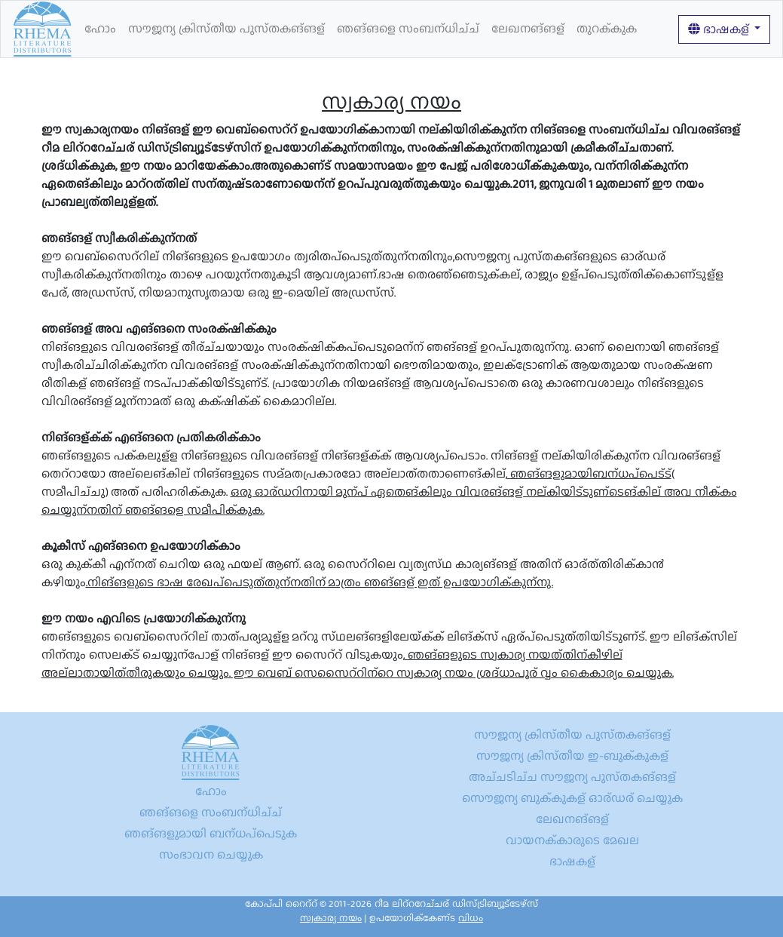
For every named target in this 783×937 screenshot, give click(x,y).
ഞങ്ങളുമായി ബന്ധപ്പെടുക (210, 833)
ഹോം (100, 28)
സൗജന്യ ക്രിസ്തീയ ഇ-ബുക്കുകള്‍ (572, 755)
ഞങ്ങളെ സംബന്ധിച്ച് (408, 28)
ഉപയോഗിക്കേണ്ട (426, 918)
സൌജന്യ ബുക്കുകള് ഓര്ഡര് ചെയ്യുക (572, 797)
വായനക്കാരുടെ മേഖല (572, 840)
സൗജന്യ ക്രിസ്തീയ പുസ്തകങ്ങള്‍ (226, 28)
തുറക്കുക (607, 28)
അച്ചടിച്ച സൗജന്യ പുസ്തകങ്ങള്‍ (572, 776)
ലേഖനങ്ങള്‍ (527, 28)
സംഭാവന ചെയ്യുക (211, 854)
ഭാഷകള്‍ (719, 29)
